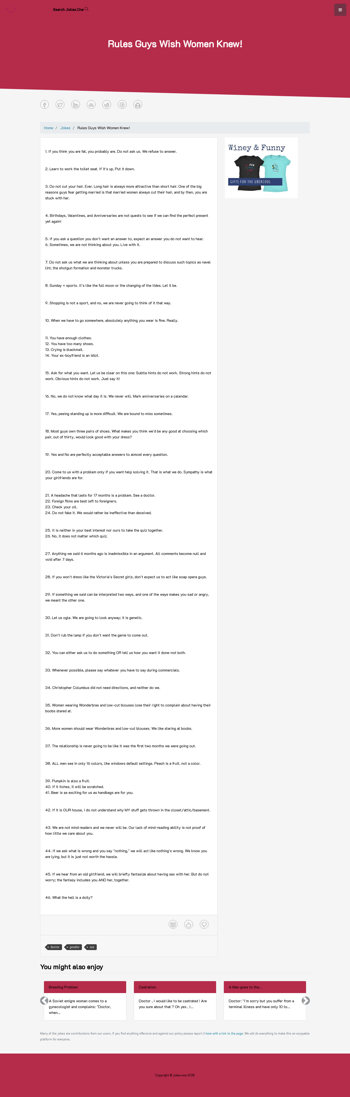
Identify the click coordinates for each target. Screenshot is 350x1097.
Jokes (65, 127)
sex (92, 947)
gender (74, 947)
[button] (44, 1000)
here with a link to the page (224, 1033)
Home (48, 127)
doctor (55, 947)
